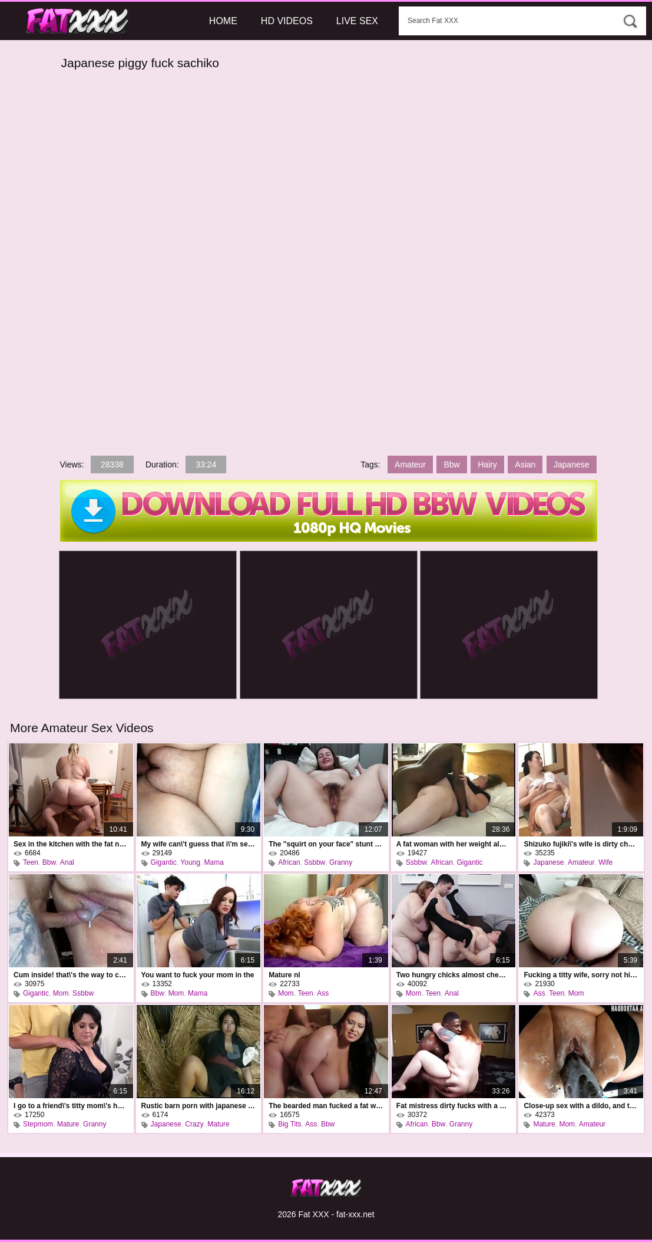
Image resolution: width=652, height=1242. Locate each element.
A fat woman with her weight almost (453, 844)
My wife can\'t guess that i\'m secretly (198, 844)
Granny (340, 862)
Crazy (194, 1124)
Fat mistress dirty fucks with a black (453, 1106)
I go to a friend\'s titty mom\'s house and (71, 1106)
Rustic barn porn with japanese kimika (198, 1106)
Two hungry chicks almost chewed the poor (453, 975)
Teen (30, 862)
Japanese (572, 464)
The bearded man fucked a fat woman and (326, 1106)
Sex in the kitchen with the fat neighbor (71, 844)
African (289, 862)
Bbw (451, 464)
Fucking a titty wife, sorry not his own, (581, 975)
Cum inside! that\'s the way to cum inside (71, 975)
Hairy (487, 464)
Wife (605, 862)
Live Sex (357, 21)
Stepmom (38, 1124)
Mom (61, 993)
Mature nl (284, 975)
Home (223, 21)
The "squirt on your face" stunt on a (326, 844)
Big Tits (289, 1124)
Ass (323, 993)
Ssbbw (314, 862)
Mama (214, 862)
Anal (67, 862)
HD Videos (287, 21)
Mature (68, 1124)
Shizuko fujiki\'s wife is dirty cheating (581, 844)
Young (190, 862)
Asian (525, 464)
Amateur (410, 464)
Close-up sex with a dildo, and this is (581, 1106)
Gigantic (164, 862)
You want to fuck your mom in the (197, 975)
